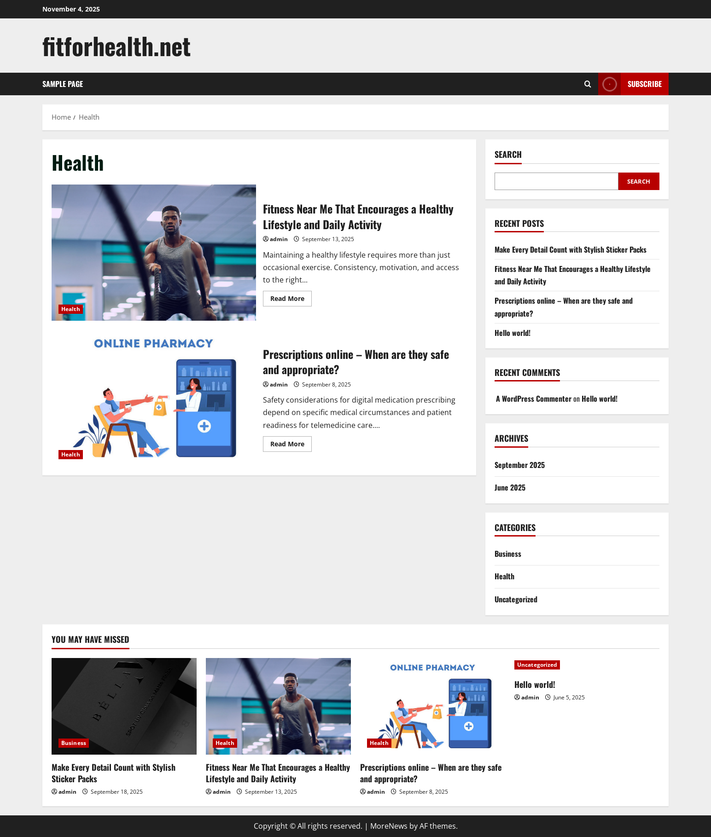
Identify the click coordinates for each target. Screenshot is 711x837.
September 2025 (520, 464)
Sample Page (62, 83)
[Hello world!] (586, 665)
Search (508, 154)
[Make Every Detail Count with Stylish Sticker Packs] (124, 706)
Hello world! (512, 332)
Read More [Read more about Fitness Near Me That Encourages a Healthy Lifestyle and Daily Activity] (291, 300)
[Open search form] (587, 84)
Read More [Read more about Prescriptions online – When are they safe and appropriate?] (291, 445)
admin (279, 239)
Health (70, 309)
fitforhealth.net (116, 45)
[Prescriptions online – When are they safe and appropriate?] (432, 706)
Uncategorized (516, 599)
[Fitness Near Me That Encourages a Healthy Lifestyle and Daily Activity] (278, 706)
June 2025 (510, 487)
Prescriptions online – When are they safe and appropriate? (154, 398)
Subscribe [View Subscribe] (630, 84)
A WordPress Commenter (533, 398)
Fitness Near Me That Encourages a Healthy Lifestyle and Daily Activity (154, 253)
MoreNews (389, 826)
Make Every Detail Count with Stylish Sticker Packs (571, 249)
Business (508, 553)
